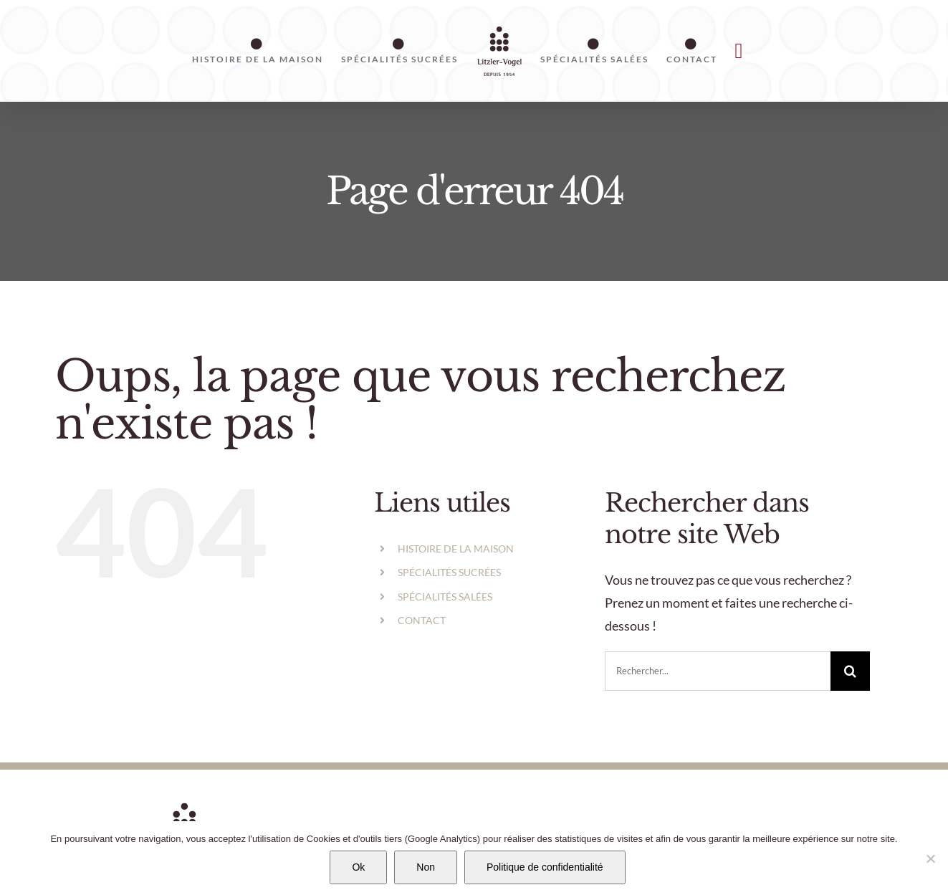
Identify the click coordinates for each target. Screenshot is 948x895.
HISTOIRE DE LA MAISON (456, 548)
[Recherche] (850, 671)
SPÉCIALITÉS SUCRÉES (449, 572)
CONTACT (422, 620)
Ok (358, 867)
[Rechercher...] (717, 671)
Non (425, 867)
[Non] (930, 858)
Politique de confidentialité (545, 867)
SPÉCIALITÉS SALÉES (445, 596)
